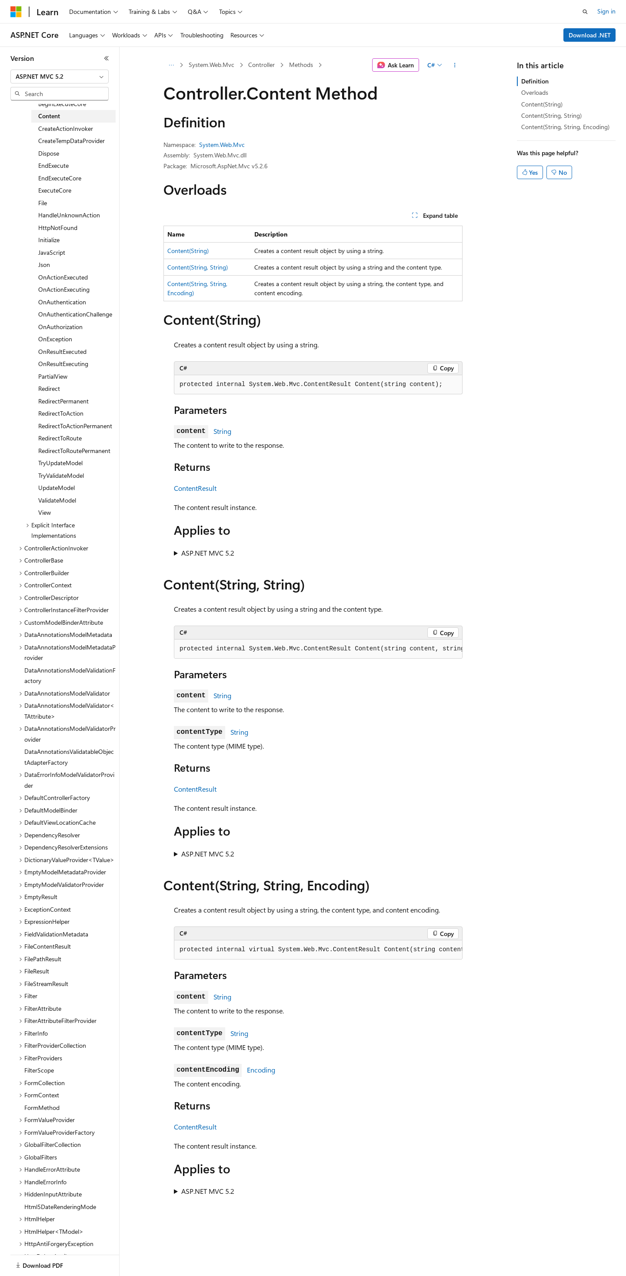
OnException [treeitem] (55, 339)
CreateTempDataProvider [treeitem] (71, 141)
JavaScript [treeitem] (51, 252)
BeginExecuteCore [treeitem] (62, 104)
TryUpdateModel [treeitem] (60, 463)
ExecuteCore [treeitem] (54, 190)
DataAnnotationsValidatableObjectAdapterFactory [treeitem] (69, 756)
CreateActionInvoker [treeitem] (65, 128)
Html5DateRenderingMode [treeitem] (60, 1207)
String (222, 431)
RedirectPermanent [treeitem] (63, 401)
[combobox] (59, 76)
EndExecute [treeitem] (53, 165)
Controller (261, 64)
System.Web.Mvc (211, 64)
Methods (301, 64)
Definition (535, 81)
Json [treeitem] (44, 264)
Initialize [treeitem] (49, 240)
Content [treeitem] (49, 116)
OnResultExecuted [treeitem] (62, 351)
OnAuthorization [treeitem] (60, 327)
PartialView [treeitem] (52, 376)
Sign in (606, 11)
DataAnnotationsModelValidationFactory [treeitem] (70, 675)
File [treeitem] (42, 203)
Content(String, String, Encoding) (565, 127)
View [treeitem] (44, 512)
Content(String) (188, 251)
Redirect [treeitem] (49, 388)
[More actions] (455, 65)
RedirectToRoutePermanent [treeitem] (74, 450)
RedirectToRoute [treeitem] (60, 438)
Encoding (261, 1069)
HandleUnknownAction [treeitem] (69, 215)
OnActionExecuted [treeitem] (63, 277)
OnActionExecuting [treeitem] (64, 289)
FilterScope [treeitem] (39, 1070)
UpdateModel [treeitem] (56, 487)
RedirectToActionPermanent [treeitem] (75, 426)
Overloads (534, 92)
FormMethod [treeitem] (42, 1107)
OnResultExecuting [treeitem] (63, 364)
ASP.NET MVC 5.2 (207, 552)
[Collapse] (106, 58)
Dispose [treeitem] (48, 153)
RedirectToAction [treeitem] (60, 413)
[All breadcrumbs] (171, 65)
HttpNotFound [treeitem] (57, 227)
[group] (318, 649)
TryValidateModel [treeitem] (61, 475)
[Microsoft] (16, 11)
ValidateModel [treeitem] (57, 500)
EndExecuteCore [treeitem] (59, 178)
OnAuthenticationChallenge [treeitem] (75, 314)
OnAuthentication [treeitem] (62, 302)
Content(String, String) (197, 267)
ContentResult (195, 488)
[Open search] (585, 12)
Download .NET (590, 35)
